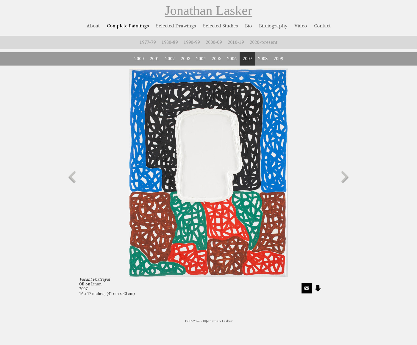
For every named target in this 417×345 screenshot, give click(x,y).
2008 (263, 59)
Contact (322, 26)
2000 (139, 59)
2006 (232, 59)
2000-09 (214, 42)
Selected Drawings (176, 26)
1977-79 (148, 42)
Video (300, 26)
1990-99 (192, 42)
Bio (248, 26)
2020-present (263, 42)
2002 (170, 59)
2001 (154, 59)
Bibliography (273, 26)
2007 (247, 59)
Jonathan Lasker (208, 10)
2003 (185, 59)
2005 (216, 59)
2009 (278, 59)
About (93, 26)
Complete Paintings (128, 26)
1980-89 (170, 42)
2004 (201, 59)
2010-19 (236, 42)
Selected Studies (220, 26)
